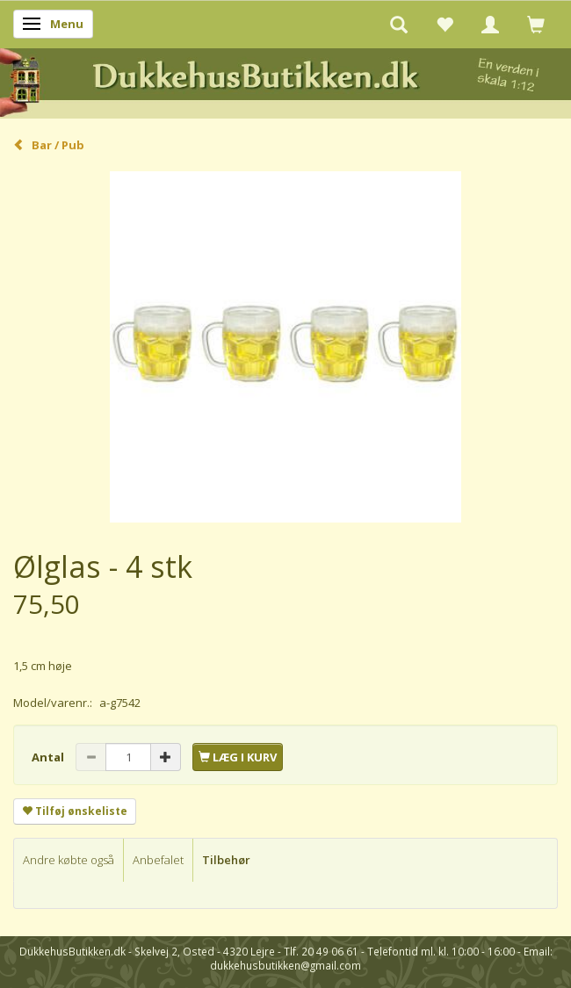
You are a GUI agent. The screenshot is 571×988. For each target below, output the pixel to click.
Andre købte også (68, 860)
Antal (49, 757)
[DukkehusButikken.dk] (285, 80)
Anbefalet (158, 860)
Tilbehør (226, 860)
